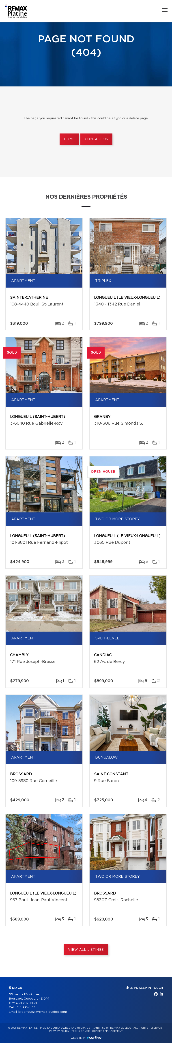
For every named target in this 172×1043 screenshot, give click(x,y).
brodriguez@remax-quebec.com (42, 1012)
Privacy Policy (59, 1031)
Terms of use (80, 1031)
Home (69, 139)
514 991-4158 (26, 1007)
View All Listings (86, 949)
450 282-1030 (26, 1003)
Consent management (107, 1031)
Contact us (96, 139)
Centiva (94, 1037)
